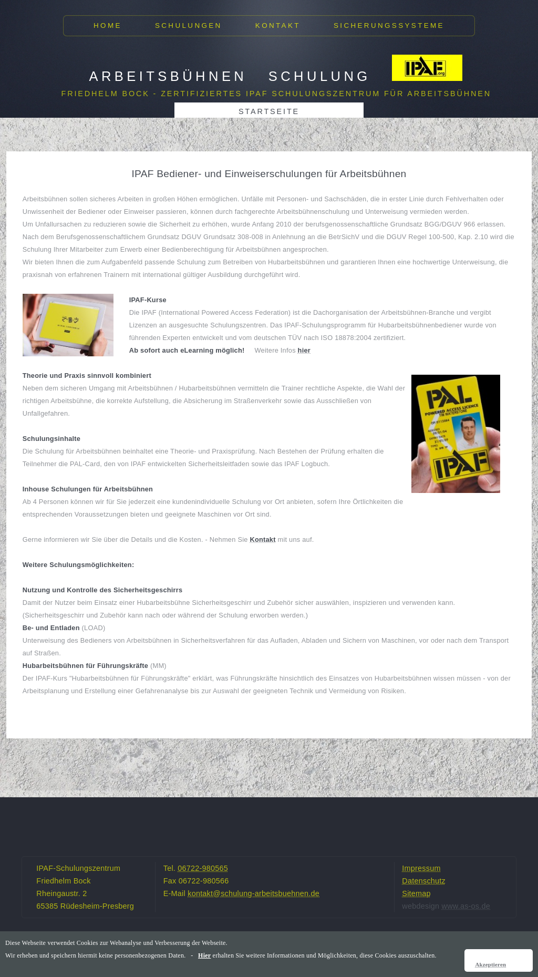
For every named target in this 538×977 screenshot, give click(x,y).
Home (108, 25)
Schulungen (188, 25)
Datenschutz (424, 881)
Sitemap (416, 893)
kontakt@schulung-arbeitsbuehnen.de (253, 893)
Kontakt (278, 25)
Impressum (421, 868)
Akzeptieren (490, 964)
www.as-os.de (466, 906)
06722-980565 (203, 868)
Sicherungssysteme (389, 25)
